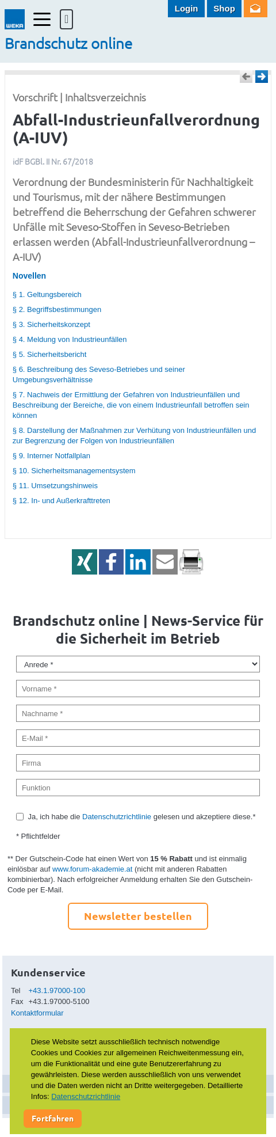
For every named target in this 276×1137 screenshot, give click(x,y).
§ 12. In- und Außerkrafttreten (61, 500)
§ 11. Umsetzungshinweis (55, 485)
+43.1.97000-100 (57, 990)
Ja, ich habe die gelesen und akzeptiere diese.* (141, 816)
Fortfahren (53, 1118)
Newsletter (255, 8)
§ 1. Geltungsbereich (47, 294)
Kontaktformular (37, 1013)
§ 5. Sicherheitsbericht (50, 354)
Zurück (246, 76)
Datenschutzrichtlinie (116, 816)
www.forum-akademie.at (92, 869)
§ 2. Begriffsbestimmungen (57, 309)
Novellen (29, 275)
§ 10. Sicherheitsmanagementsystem (74, 470)
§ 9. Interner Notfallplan (51, 455)
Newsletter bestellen (138, 915)
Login (186, 8)
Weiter (261, 76)
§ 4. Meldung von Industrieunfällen (70, 339)
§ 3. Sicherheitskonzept (51, 324)
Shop (224, 8)
